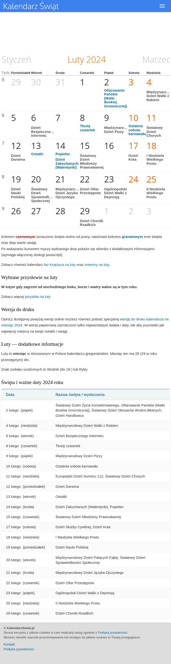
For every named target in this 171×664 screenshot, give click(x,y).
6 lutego (12, 436)
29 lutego (13, 613)
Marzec (156, 59)
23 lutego (13, 593)
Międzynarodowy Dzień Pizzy (118, 130)
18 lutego (13, 537)
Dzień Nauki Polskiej (18, 193)
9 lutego (12, 456)
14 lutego (13, 507)
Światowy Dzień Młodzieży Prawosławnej (92, 162)
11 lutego (13, 476)
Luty (76, 59)
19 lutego (13, 547)
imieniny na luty (97, 265)
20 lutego (13, 560)
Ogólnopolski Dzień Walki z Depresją (115, 193)
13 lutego (13, 496)
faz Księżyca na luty (60, 265)
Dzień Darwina (18, 158)
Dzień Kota (133, 158)
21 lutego (13, 573)
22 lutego (13, 583)
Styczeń (16, 59)
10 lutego (13, 466)
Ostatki (37, 154)
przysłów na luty (37, 297)
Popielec (62, 154)
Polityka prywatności (19, 649)
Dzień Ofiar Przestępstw (90, 191)
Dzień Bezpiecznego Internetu (43, 131)
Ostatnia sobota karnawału (137, 130)
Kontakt (9, 644)
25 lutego (13, 603)
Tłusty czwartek (87, 128)
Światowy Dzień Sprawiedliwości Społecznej (45, 195)
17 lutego (13, 527)
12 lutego (13, 486)
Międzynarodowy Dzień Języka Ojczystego (69, 193)
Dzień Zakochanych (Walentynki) (66, 163)
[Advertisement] (85, 32)
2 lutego (12, 410)
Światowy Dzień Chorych (155, 131)
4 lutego (12, 425)
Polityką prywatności (112, 632)
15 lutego (13, 517)
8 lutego (12, 446)
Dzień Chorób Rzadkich (91, 223)
